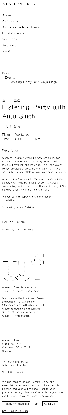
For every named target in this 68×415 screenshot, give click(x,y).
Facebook (22, 365)
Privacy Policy (16, 396)
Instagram (8, 365)
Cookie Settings (18, 411)
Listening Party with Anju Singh (32, 82)
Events (10, 77)
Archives (10, 21)
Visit (6, 51)
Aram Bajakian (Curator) (17, 229)
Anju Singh (13, 126)
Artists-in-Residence (21, 27)
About (7, 15)
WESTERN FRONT (20, 4)
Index (6, 73)
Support (9, 45)
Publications (13, 33)
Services (9, 39)
